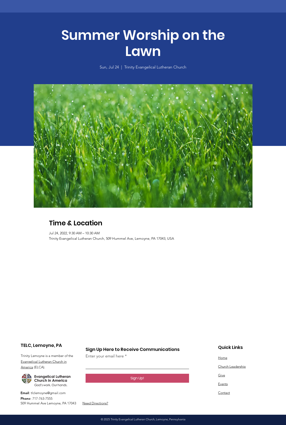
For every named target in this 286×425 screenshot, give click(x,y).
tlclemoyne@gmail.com (48, 393)
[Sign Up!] (137, 378)
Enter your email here (105, 356)
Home (222, 358)
